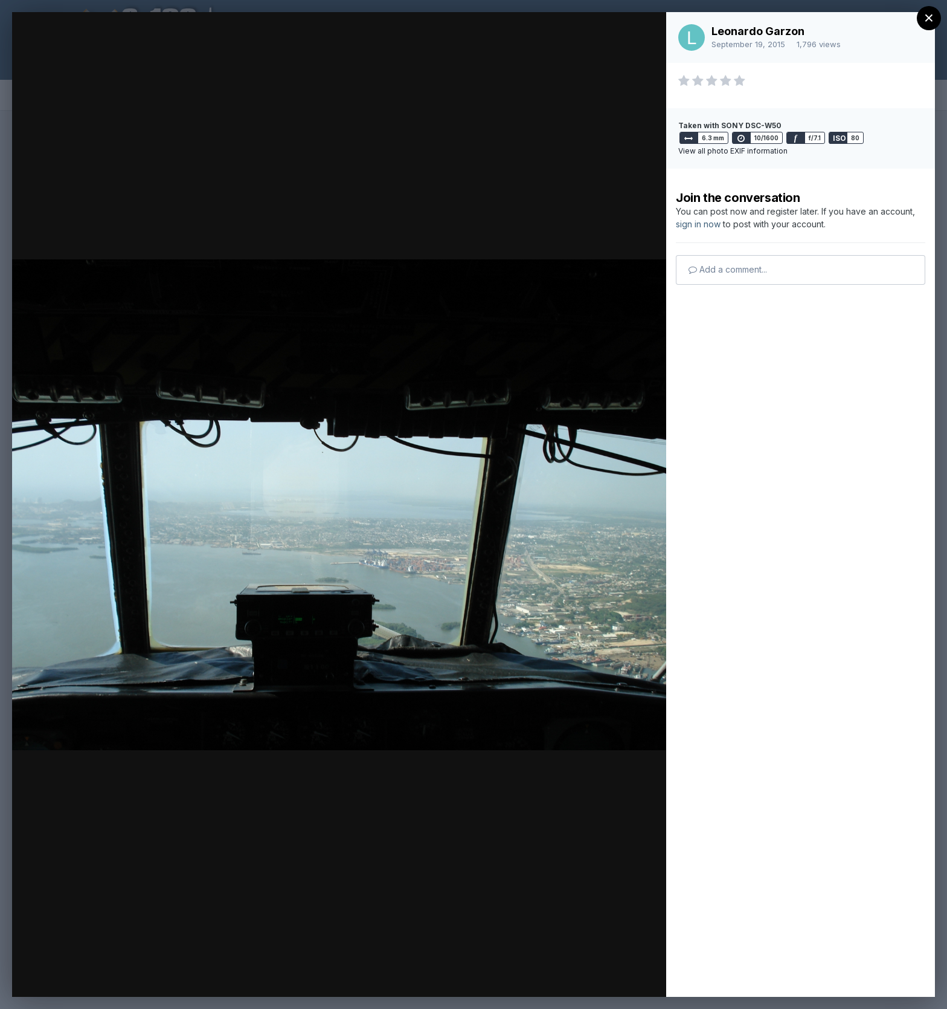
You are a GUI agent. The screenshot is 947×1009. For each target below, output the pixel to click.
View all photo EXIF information (733, 150)
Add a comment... (728, 269)
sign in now (698, 224)
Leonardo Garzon (757, 31)
